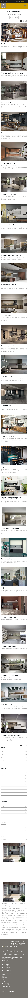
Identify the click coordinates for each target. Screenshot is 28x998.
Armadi (4, 979)
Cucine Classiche (6, 967)
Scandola (14, 761)
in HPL (14, 776)
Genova (14, 830)
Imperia (14, 833)
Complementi (5, 985)
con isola (14, 809)
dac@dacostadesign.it (11, 950)
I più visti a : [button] (4, 823)
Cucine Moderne (17, 14)
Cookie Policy (5, 961)
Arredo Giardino (6, 986)
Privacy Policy (5, 960)
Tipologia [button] (4, 802)
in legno (14, 785)
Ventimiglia (14, 839)
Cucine (11, 14)
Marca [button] (3, 747)
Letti (3, 976)
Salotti (3, 974)
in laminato (14, 782)
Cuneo (14, 827)
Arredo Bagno (5, 982)
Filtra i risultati (14, 17)
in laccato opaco (14, 779)
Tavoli (3, 988)
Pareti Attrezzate (6, 973)
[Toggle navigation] (25, 6)
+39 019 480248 (24, 1)
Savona (14, 836)
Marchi (14, 758)
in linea (14, 815)
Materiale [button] (4, 768)
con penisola (14, 812)
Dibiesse (14, 755)
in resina (14, 794)
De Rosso (14, 752)
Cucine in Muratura (7, 969)
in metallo (14, 791)
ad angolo (14, 806)
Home (8, 14)
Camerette (4, 977)
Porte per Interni (6, 983)
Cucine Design (5, 964)
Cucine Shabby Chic (7, 970)
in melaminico (14, 788)
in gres (14, 773)
